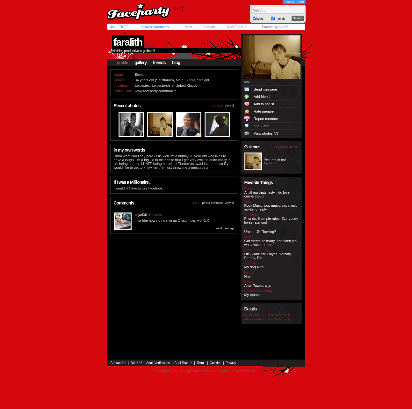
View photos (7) (266, 133)
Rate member (264, 111)
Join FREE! (119, 27)
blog (176, 62)
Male (188, 27)
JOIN (301, 2)
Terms (201, 363)
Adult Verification (158, 363)
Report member (266, 119)
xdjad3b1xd (144, 215)
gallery (140, 62)
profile (122, 62)
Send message (265, 89)
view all (230, 105)
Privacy (231, 363)
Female (209, 27)
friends (159, 62)
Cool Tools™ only (279, 314)
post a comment (212, 202)
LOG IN (290, 2)
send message (225, 228)
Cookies (215, 363)
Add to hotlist (264, 104)
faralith (127, 42)
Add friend (262, 97)
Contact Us (118, 363)
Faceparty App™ (275, 27)
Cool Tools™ (237, 27)
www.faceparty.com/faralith (156, 91)
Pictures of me (275, 160)
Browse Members (155, 27)
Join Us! (136, 363)
